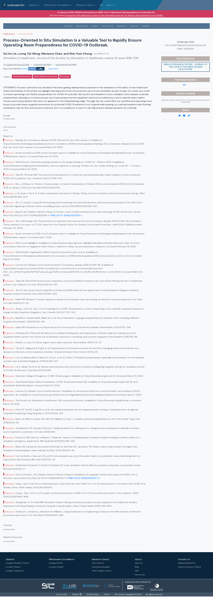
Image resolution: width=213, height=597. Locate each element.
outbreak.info (13, 5)
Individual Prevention (22, 76)
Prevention (65, 76)
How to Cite (61, 594)
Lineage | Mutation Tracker (17, 563)
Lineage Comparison (15, 571)
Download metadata (101, 567)
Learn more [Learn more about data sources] (53, 68)
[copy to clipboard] (190, 115)
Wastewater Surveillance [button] (57, 5)
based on (122, 25)
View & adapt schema (101, 571)
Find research (98, 563)
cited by (134, 25)
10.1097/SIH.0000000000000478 (188, 45)
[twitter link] (180, 115)
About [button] (110, 5)
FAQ (137, 571)
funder (94, 25)
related (146, 25)
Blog (137, 567)
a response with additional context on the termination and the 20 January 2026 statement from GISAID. (114, 15)
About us (139, 563)
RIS (184, 84)
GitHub (77, 594)
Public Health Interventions (45, 76)
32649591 (188, 48)
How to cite (140, 575)
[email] (185, 115)
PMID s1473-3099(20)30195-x (66, 215)
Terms (107, 594)
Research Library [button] (86, 5)
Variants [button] (33, 5)
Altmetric (182, 93)
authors (68, 25)
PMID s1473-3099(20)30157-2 (84, 478)
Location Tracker (13, 567)
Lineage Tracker (56, 563)
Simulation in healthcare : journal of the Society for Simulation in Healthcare (185, 67)
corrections (107, 25)
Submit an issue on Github (189, 567)
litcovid (32, 68)
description (82, 25)
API (101, 5)
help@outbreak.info (186, 563)
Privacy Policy (93, 594)
